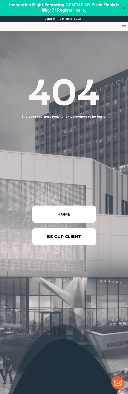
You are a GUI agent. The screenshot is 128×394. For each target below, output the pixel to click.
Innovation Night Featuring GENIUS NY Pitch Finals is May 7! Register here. (64, 7)
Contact (50, 19)
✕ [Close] (124, 8)
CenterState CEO (70, 19)
